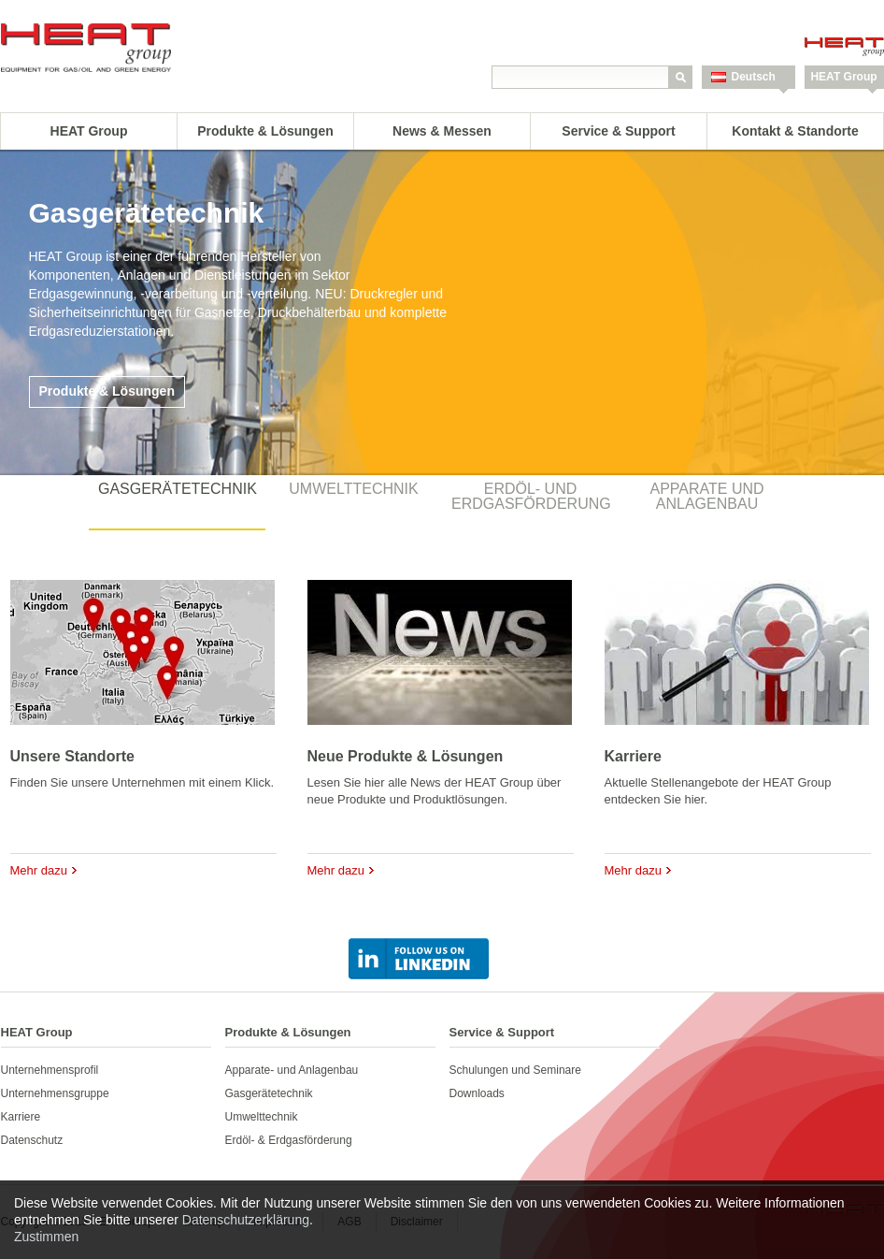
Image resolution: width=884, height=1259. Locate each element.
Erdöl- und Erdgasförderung (531, 496)
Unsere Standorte (72, 756)
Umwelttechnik (353, 489)
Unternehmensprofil (50, 1070)
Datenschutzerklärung (245, 1219)
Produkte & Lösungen (265, 130)
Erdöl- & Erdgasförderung (288, 1140)
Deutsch (754, 76)
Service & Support (618, 130)
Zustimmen (46, 1236)
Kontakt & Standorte (795, 130)
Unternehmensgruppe (55, 1093)
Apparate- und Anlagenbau (292, 1070)
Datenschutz (32, 1140)
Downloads (477, 1093)
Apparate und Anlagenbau (706, 496)
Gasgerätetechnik (177, 489)
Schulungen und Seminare (515, 1070)
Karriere (633, 756)
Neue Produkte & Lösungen (405, 756)
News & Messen (442, 130)
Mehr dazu (38, 870)
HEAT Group (843, 76)
